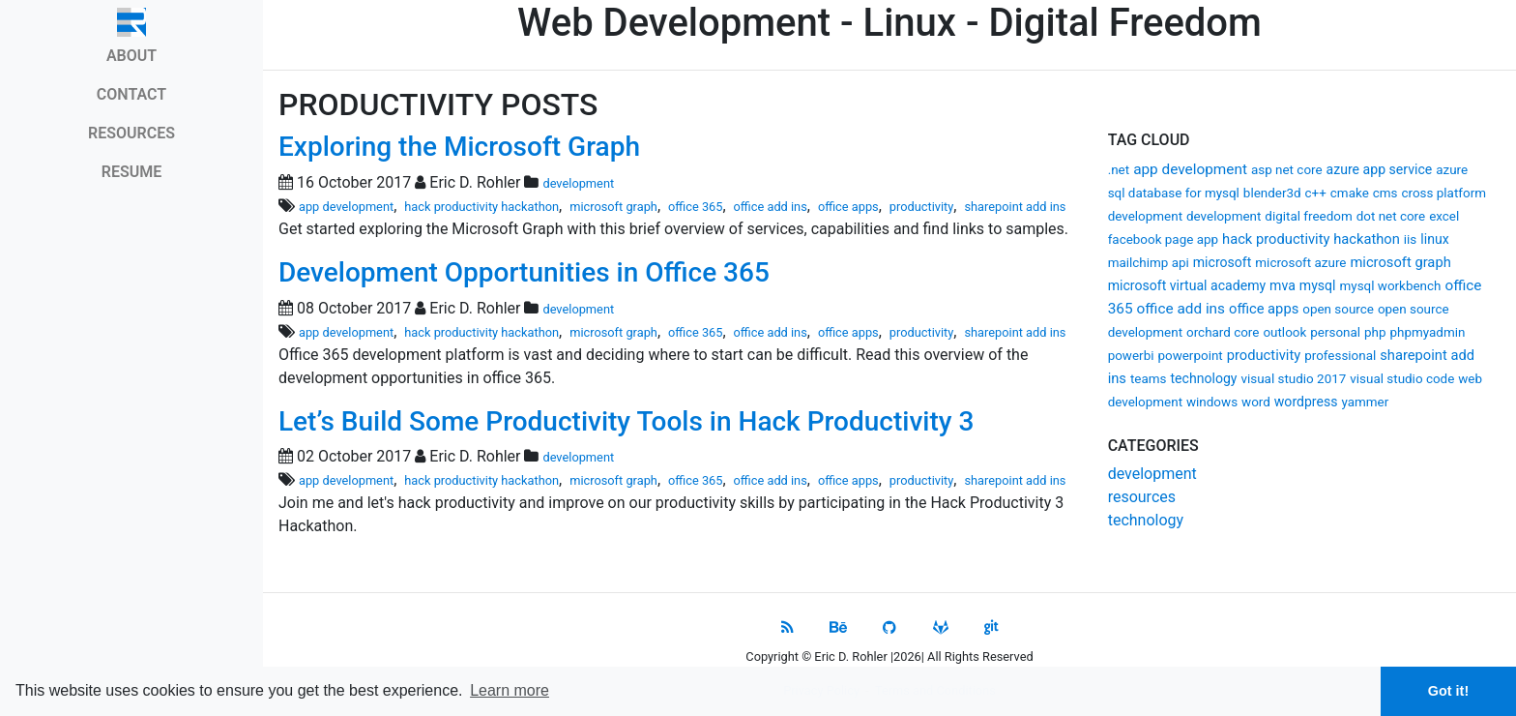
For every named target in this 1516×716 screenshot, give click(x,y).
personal (1335, 332)
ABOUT (131, 55)
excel (1444, 216)
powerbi (1131, 355)
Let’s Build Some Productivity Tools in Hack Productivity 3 (626, 421)
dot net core (1391, 216)
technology (1203, 378)
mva (1282, 285)
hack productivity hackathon (1311, 239)
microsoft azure (1300, 262)
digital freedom (1308, 216)
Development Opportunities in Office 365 (524, 272)
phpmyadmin (1428, 332)
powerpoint (1189, 355)
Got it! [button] (1448, 691)
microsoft (1222, 262)
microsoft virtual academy (1187, 285)
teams (1148, 379)
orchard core (1222, 332)
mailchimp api (1148, 262)
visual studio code (1402, 379)
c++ (1315, 193)
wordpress (1306, 401)
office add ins (1181, 308)
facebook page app (1163, 239)
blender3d (1272, 193)
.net (1119, 170)
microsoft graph (1400, 262)
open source (1338, 309)
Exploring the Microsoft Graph (459, 147)
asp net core (1287, 170)
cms (1385, 193)
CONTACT (131, 94)
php (1375, 332)
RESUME (131, 172)
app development (1190, 169)
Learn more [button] (509, 690)
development (1223, 216)
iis (1410, 239)
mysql (1317, 285)
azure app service (1379, 169)
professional (1340, 355)
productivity (1264, 355)
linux (1434, 239)
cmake (1349, 193)
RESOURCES (131, 133)
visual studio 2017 (1293, 379)
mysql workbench (1390, 286)
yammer (1364, 402)
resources (1142, 497)
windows (1212, 402)
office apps (1263, 308)
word (1255, 402)
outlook (1284, 332)
